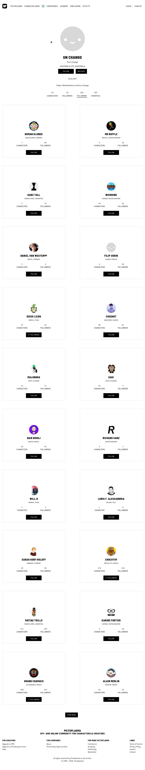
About (49, 744)
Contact (133, 752)
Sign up (138, 6)
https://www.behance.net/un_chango (72, 85)
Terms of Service (136, 744)
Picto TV (86, 6)
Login (128, 6)
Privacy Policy (135, 747)
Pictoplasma (16, 6)
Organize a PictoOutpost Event (14, 747)
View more (71, 715)
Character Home (32, 6)
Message (81, 71)
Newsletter (92, 752)
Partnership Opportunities (57, 747)
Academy (64, 6)
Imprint (132, 749)
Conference (52, 6)
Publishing (75, 6)
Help (4, 749)
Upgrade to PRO (8, 744)
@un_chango (72, 62)
